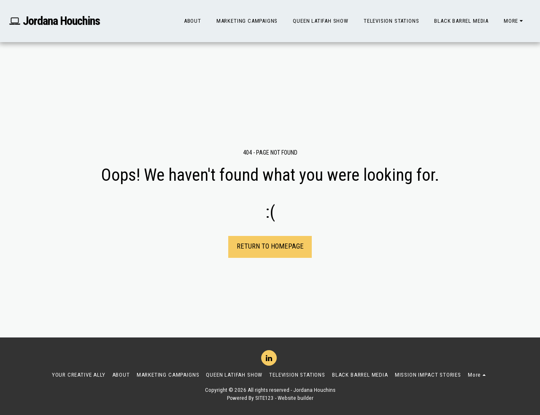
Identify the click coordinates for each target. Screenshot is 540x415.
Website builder (295, 398)
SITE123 (264, 398)
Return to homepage (270, 246)
